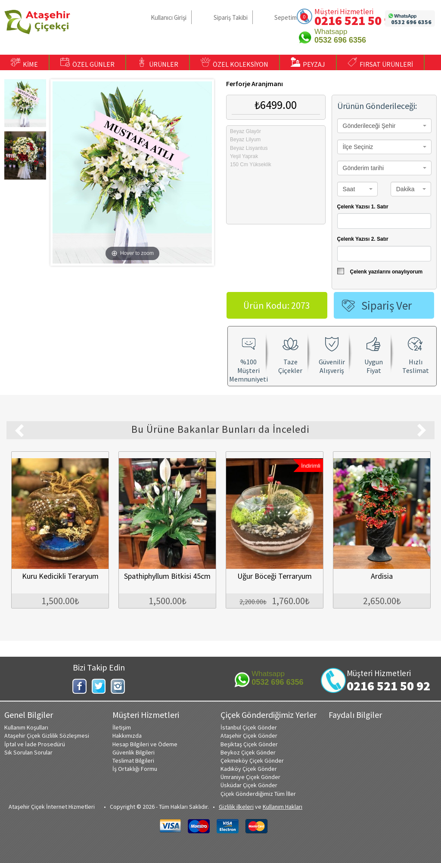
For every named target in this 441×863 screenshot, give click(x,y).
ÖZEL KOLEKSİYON (234, 62)
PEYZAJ (308, 62)
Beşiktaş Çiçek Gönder (249, 744)
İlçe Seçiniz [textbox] (358, 146)
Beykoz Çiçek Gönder (248, 752)
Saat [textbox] (349, 189)
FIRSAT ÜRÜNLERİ (380, 62)
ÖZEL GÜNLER (87, 62)
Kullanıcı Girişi (168, 17)
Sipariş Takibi (231, 17)
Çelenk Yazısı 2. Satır (362, 239)
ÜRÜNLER (157, 62)
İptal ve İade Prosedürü (34, 744)
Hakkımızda (127, 735)
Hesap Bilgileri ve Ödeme (144, 744)
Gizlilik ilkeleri (236, 806)
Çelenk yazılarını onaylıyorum (380, 271)
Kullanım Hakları (282, 806)
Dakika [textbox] (405, 189)
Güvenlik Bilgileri (133, 752)
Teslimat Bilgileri (133, 760)
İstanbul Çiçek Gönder (248, 727)
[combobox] (384, 125)
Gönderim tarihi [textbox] (363, 168)
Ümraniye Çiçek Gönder (250, 776)
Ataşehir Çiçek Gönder (248, 735)
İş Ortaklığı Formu (134, 768)
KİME (24, 62)
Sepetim (285, 17)
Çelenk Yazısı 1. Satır (362, 207)
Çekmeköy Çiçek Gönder (252, 760)
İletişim (121, 727)
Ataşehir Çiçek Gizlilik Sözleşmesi (46, 735)
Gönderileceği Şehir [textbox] (369, 125)
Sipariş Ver (386, 305)
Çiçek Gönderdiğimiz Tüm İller (258, 793)
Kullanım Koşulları (26, 727)
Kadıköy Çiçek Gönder (248, 768)
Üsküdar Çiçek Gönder (248, 785)
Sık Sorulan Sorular (28, 752)
